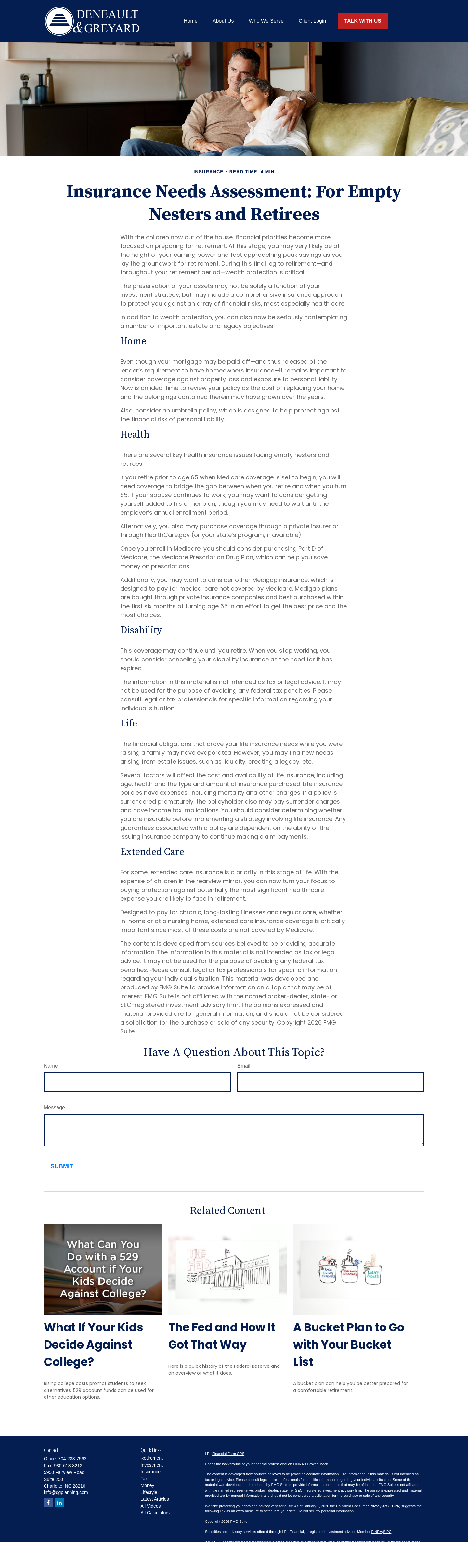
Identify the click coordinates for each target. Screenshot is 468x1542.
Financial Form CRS (228, 1454)
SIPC (387, 1532)
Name (51, 1066)
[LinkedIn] (59, 1502)
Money (147, 1485)
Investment (152, 1465)
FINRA (376, 1532)
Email (243, 1066)
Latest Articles (155, 1499)
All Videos (151, 1506)
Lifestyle (149, 1492)
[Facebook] (48, 1502)
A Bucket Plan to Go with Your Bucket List (348, 1344)
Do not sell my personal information (326, 1511)
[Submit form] (62, 1166)
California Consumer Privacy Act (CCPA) (368, 1506)
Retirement (152, 1458)
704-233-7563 (72, 1458)
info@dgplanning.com (66, 1492)
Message (54, 1107)
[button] (190, 21)
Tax (144, 1478)
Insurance (151, 1471)
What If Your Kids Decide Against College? (93, 1344)
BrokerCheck (317, 1464)
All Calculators (155, 1512)
